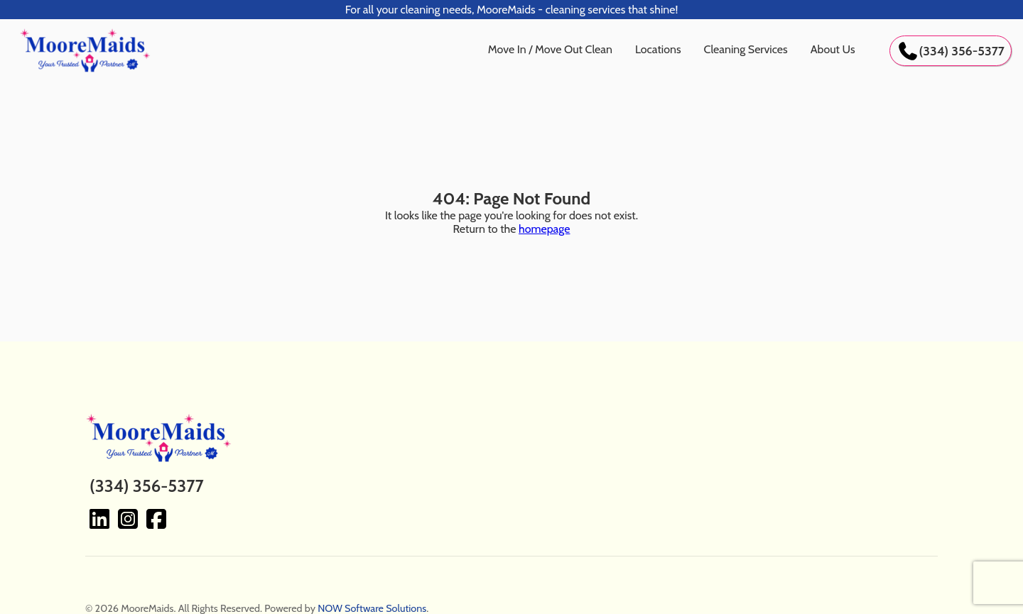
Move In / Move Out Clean (550, 49)
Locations (658, 49)
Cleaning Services (746, 49)
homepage (544, 229)
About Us (833, 49)
